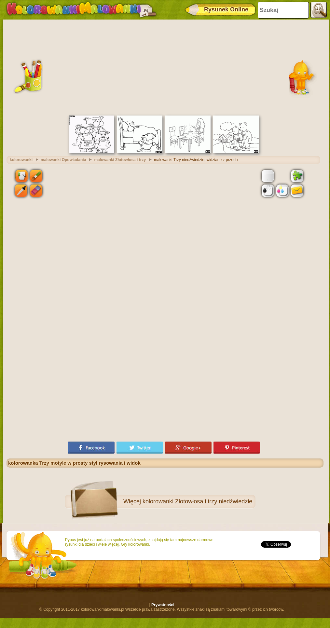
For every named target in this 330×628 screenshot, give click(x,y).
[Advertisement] (165, 66)
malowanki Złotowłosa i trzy (120, 159)
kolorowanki (21, 159)
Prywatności (162, 605)
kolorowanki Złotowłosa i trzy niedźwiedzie (197, 501)
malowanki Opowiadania (63, 159)
